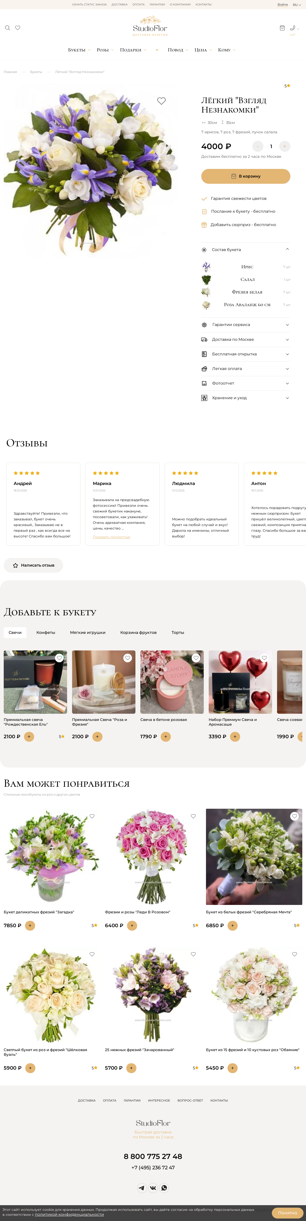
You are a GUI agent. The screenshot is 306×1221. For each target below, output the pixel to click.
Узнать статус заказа (89, 4)
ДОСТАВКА (87, 1100)
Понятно (287, 1212)
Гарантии (157, 4)
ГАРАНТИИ (132, 1100)
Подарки (130, 50)
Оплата (138, 4)
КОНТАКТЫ (219, 1100)
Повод (175, 50)
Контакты (204, 4)
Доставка (120, 4)
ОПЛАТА (109, 1100)
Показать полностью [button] (111, 537)
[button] (7, 26)
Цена (201, 50)
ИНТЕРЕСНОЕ (159, 1100)
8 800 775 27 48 (153, 1156)
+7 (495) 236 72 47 (153, 1168)
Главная (10, 72)
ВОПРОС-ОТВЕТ (190, 1100)
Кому (224, 50)
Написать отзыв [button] (33, 565)
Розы (103, 50)
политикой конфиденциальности (69, 1214)
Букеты (76, 50)
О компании (180, 4)
